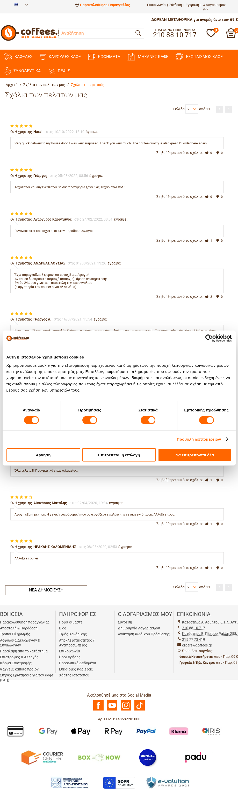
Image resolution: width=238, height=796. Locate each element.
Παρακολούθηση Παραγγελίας (105, 5)
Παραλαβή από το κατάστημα (24, 651)
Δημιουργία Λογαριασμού (139, 628)
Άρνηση (43, 454)
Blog (62, 628)
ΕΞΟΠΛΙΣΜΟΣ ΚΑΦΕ (199, 56)
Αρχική (12, 85)
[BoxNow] (99, 757)
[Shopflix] (147, 757)
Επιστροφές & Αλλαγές (19, 657)
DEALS (59, 71)
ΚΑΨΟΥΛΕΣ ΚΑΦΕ (60, 57)
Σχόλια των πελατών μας (44, 85)
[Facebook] (98, 709)
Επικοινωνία (156, 5)
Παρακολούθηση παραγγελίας (25, 622)
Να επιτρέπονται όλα (195, 454)
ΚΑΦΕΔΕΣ (18, 56)
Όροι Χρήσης (70, 657)
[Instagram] (126, 709)
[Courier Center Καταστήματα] (41, 757)
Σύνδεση (175, 5)
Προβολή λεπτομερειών (199, 439)
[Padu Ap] (196, 757)
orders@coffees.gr (197, 645)
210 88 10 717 (193, 628)
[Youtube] (112, 709)
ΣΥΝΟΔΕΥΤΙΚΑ (22, 71)
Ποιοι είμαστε (71, 622)
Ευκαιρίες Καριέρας (76, 669)
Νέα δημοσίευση (46, 590)
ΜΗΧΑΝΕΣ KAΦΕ (147, 56)
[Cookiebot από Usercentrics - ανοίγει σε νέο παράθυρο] (209, 338)
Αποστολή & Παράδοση (19, 628)
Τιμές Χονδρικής (73, 634)
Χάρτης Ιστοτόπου (74, 675)
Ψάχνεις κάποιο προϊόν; (19, 669)
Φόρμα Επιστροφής (16, 663)
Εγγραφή (192, 5)
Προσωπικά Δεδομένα (77, 663)
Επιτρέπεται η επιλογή (119, 454)
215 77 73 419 (193, 639)
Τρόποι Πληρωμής (15, 634)
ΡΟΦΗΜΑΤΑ (104, 57)
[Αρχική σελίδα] (34, 40)
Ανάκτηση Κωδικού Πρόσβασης (144, 634)
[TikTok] (139, 709)
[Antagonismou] (70, 783)
